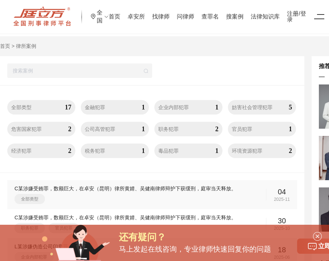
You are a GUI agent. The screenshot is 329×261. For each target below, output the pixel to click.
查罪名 (229, 12)
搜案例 (254, 12)
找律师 (180, 12)
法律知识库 (284, 12)
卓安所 (155, 12)
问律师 (205, 12)
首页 (134, 12)
